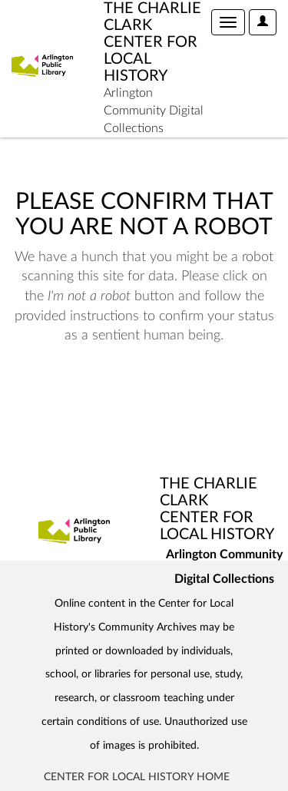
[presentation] (140, 395)
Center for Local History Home (137, 777)
